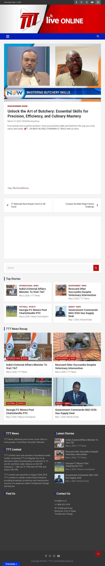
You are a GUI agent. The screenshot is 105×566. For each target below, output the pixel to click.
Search (96, 268)
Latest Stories (65, 433)
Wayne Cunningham (40, 316)
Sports (32, 307)
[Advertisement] (52, 237)
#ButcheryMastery (21, 188)
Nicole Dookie (86, 320)
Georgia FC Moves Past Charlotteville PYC (33, 311)
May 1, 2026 (73, 320)
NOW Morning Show (17, 106)
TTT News (35, 295)
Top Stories (13, 278)
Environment (74, 286)
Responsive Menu (98, 2)
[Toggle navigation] (7, 36)
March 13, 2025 (14, 121)
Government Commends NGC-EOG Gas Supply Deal (83, 313)
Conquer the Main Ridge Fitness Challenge (80, 205)
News (36, 286)
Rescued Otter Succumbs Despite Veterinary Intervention (82, 292)
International (26, 286)
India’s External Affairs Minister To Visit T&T (32, 290)
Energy (71, 307)
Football (23, 307)
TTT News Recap (16, 328)
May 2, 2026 (24, 295)
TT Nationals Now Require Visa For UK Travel (28, 205)
